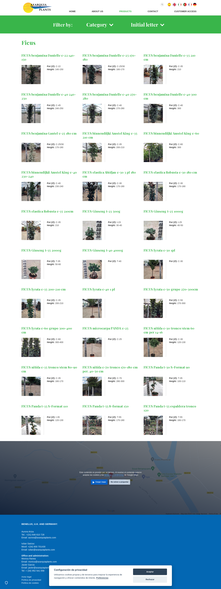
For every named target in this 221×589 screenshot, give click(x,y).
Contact (153, 11)
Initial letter (144, 24)
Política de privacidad (31, 580)
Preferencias (102, 578)
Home (72, 11)
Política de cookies (30, 583)
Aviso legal (26, 577)
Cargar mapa (100, 482)
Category (96, 24)
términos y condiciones (114, 475)
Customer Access (185, 11)
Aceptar (150, 572)
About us (97, 11)
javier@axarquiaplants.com (41, 567)
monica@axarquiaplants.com (42, 561)
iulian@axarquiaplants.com (41, 549)
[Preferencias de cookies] (6, 582)
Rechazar (150, 579)
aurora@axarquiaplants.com (42, 537)
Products (125, 11)
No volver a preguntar (119, 482)
